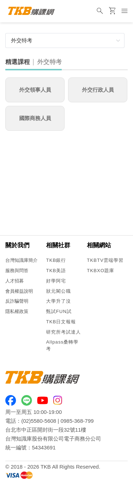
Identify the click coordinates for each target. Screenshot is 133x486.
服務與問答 (16, 270)
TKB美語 (56, 270)
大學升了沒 (58, 301)
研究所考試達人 (63, 332)
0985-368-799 (77, 421)
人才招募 (14, 281)
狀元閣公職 (58, 291)
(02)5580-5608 (38, 421)
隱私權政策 (16, 311)
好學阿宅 (56, 281)
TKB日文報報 (61, 321)
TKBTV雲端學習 (105, 260)
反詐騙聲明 (16, 301)
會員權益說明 (19, 291)
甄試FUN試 (59, 311)
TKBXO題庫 (100, 270)
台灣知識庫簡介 (21, 260)
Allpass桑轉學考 (62, 345)
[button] (64, 40)
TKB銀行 (56, 260)
